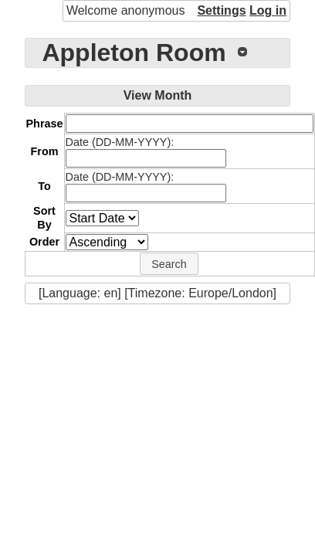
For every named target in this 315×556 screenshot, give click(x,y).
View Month (158, 95)
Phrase (44, 123)
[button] (169, 264)
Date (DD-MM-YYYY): (120, 142)
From (45, 151)
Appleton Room (133, 52)
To (44, 186)
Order (44, 242)
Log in (267, 10)
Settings (221, 10)
